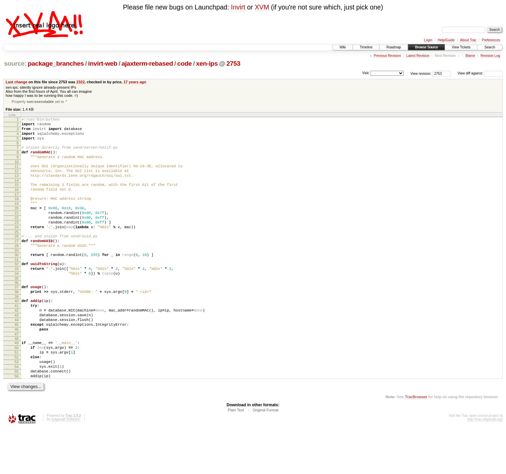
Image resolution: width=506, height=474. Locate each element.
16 (17, 202)
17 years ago (135, 82)
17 (17, 208)
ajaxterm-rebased (147, 63)
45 (17, 360)
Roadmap (393, 47)
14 (17, 192)
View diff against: (480, 73)
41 (17, 337)
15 (17, 197)
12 (17, 181)
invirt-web (102, 63)
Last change (16, 82)
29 (17, 275)
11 (17, 175)
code (184, 63)
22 (17, 236)
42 (17, 343)
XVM (262, 7)
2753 (233, 63)
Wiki (342, 47)
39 (17, 327)
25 (17, 253)
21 (17, 230)
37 (17, 315)
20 (17, 224)
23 (17, 241)
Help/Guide (446, 40)
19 (17, 218)
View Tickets (461, 47)
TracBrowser (416, 442)
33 (17, 295)
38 (17, 321)
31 (17, 285)
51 (17, 392)
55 (17, 415)
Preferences (491, 40)
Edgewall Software (65, 465)
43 (17, 348)
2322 (80, 82)
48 (17, 376)
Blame (470, 56)
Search (489, 47)
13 (17, 187)
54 (17, 409)
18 (17, 213)
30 (17, 279)
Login (428, 40)
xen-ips (207, 63)
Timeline (366, 47)
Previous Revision (387, 56)
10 (17, 171)
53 (17, 403)
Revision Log (490, 56)
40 (17, 331)
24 (17, 247)
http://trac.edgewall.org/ (485, 465)
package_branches (56, 63)
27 (17, 263)
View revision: (420, 73)
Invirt (238, 7)
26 (17, 257)
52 (17, 397)
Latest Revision (417, 56)
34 (17, 301)
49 (17, 380)
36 (17, 311)
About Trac (468, 40)
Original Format (265, 455)
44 (17, 354)
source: (15, 63)
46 (17, 366)
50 (17, 386)
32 (17, 289)
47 (17, 371)
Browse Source (426, 47)
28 (17, 269)
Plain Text (236, 455)
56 (17, 420)
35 (17, 306)
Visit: (366, 73)
